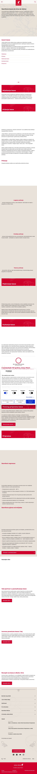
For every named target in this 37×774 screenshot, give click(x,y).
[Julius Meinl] (18, 3)
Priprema (4, 63)
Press (3, 770)
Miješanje (4, 54)
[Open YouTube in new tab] (20, 754)
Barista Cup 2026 (6, 696)
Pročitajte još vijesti (7, 738)
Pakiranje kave (5, 58)
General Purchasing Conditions (9, 771)
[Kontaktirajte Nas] (18, 751)
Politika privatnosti (30, 770)
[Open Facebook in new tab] (17, 754)
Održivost (4, 703)
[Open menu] (2, 2)
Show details (29, 397)
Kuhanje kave (5, 61)
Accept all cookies (30, 401)
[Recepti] (18, 552)
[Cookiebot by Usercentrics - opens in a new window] (6, 371)
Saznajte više (7, 600)
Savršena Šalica (6, 710)
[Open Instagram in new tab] (23, 754)
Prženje (3, 56)
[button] (35, 2)
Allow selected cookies (19, 401)
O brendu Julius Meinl (7, 714)
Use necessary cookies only (7, 401)
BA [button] (33, 758)
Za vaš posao (5, 707)
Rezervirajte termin (9, 424)
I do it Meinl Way (6, 699)
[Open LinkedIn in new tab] (13, 754)
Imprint (14, 770)
